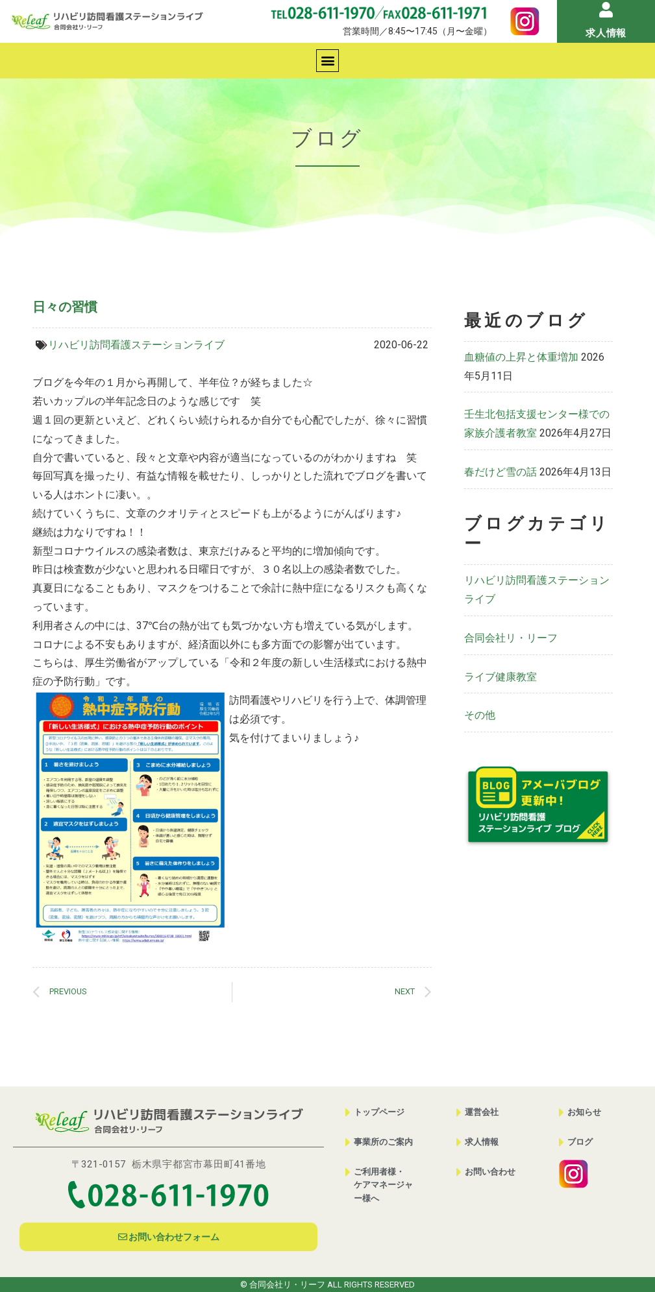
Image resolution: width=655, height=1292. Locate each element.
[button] (327, 60)
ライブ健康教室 (500, 677)
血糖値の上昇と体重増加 (521, 357)
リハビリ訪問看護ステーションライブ (136, 345)
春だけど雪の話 (500, 472)
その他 (479, 715)
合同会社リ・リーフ (511, 638)
